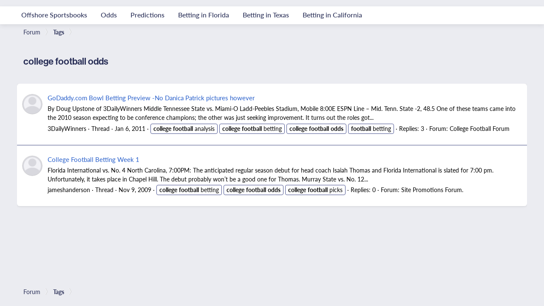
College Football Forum (480, 128)
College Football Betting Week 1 (93, 159)
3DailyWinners (67, 128)
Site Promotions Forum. (432, 189)
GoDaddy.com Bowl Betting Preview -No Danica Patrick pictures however (151, 97)
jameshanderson (69, 189)
